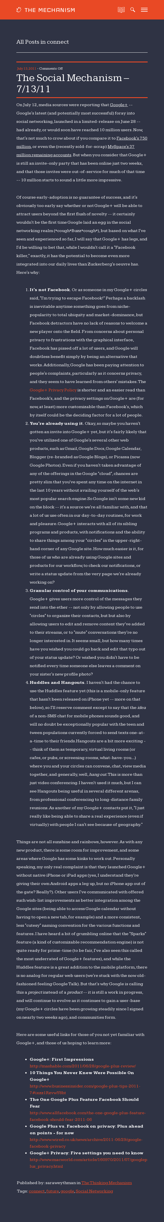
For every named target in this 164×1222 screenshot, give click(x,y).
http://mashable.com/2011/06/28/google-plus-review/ (84, 1066)
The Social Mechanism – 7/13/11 (76, 83)
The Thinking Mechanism (106, 1182)
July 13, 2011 (27, 68)
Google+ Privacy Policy (54, 389)
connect (37, 1191)
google (68, 1191)
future (53, 1191)
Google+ (119, 104)
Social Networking (96, 1191)
